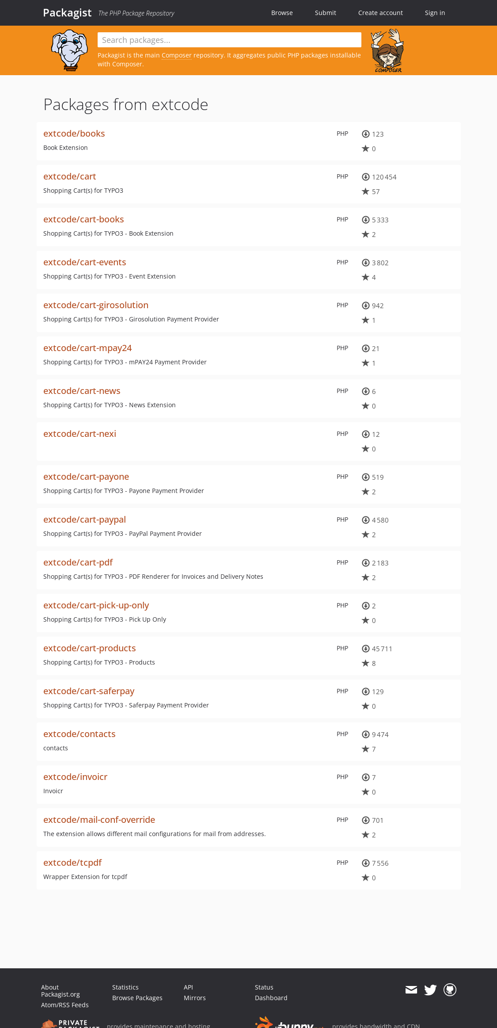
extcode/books (74, 133)
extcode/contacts (79, 734)
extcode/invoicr (75, 777)
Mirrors (195, 998)
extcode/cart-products (89, 648)
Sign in (435, 12)
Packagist (67, 12)
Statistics (125, 987)
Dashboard (271, 998)
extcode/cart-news (82, 391)
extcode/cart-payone (86, 476)
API (188, 987)
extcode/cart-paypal (84, 519)
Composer (177, 55)
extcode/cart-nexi (79, 433)
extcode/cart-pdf (78, 562)
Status (264, 987)
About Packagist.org (60, 990)
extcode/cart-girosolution (95, 305)
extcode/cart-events (84, 262)
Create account (380, 12)
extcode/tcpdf (72, 862)
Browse (282, 12)
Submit (325, 12)
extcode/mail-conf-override (99, 819)
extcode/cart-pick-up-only (96, 605)
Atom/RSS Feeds (65, 1005)
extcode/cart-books (83, 219)
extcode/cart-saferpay (88, 691)
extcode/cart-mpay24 (87, 348)
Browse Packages (137, 998)
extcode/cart (69, 176)
